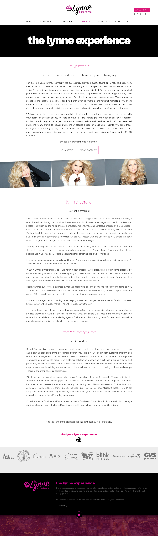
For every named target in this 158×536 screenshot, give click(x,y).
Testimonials (103, 21)
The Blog (30, 21)
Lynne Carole (66, 150)
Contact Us (121, 21)
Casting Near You (66, 21)
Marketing (45, 21)
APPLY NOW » (141, 10)
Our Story (86, 21)
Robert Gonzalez (88, 150)
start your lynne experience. (78, 438)
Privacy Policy (61, 506)
